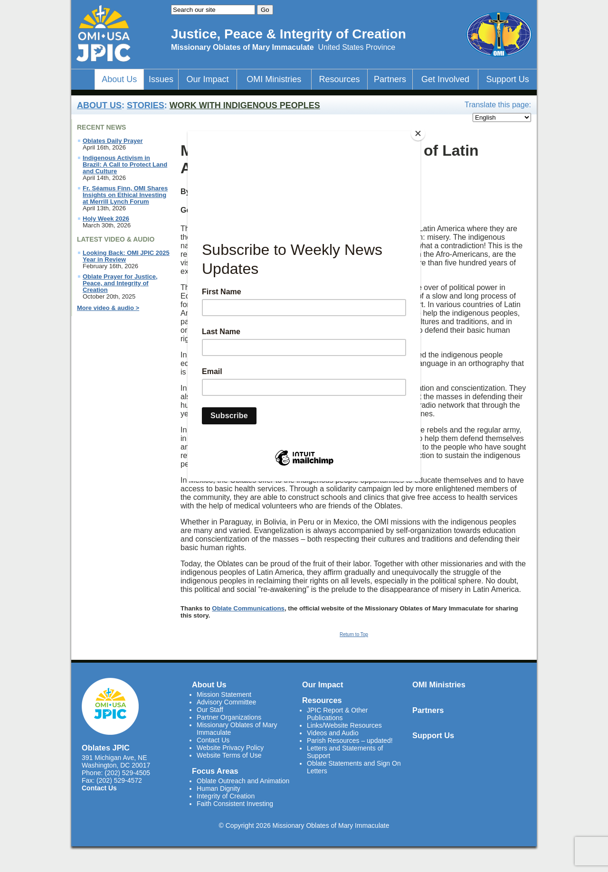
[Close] (418, 133)
